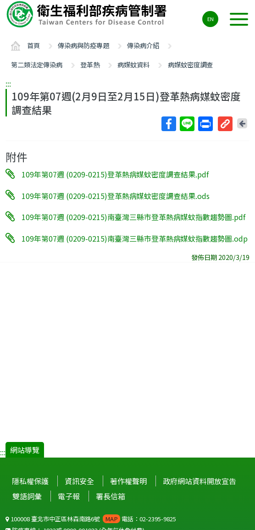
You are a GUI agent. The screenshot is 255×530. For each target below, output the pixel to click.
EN (210, 18)
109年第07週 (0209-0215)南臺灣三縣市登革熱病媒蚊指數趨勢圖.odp (135, 238)
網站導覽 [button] (24, 449)
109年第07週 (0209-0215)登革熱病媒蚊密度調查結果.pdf (115, 174)
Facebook (168, 123)
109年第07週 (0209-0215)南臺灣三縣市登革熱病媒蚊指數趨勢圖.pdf (133, 216)
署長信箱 (110, 496)
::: (8, 83)
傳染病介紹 (143, 45)
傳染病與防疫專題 (83, 45)
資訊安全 (79, 480)
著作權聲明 (128, 480)
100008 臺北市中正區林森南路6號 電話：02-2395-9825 (91, 518)
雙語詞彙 (27, 496)
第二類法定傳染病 (36, 64)
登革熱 (90, 64)
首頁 (33, 45)
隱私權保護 (30, 480)
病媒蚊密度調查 (190, 64)
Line (186, 123)
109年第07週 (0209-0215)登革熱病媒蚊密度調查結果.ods (116, 195)
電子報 (69, 496)
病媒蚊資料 (133, 64)
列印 (205, 123)
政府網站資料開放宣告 (199, 480)
